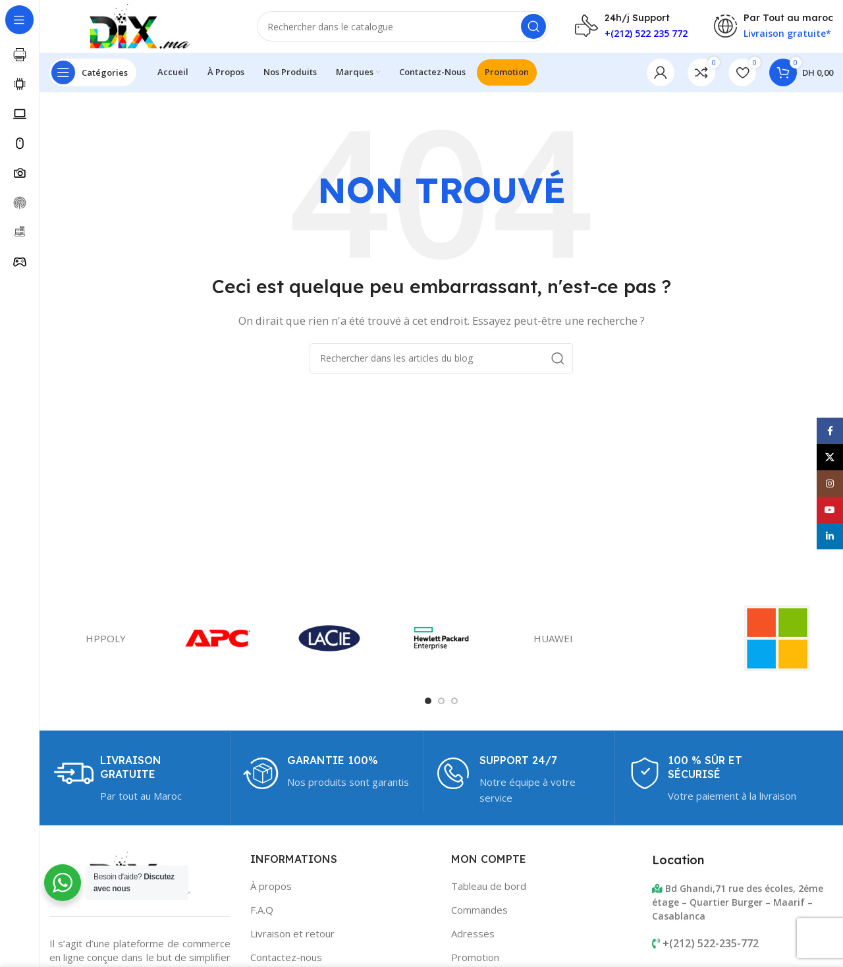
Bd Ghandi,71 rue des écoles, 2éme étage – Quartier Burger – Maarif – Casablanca (737, 902)
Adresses (473, 933)
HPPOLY (106, 638)
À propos (271, 886)
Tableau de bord (488, 886)
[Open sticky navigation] (93, 72)
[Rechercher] (403, 26)
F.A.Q (261, 909)
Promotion (475, 957)
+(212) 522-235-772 (711, 943)
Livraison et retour (292, 933)
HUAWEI (553, 638)
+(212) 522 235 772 (646, 33)
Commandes (479, 909)
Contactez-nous (286, 957)
